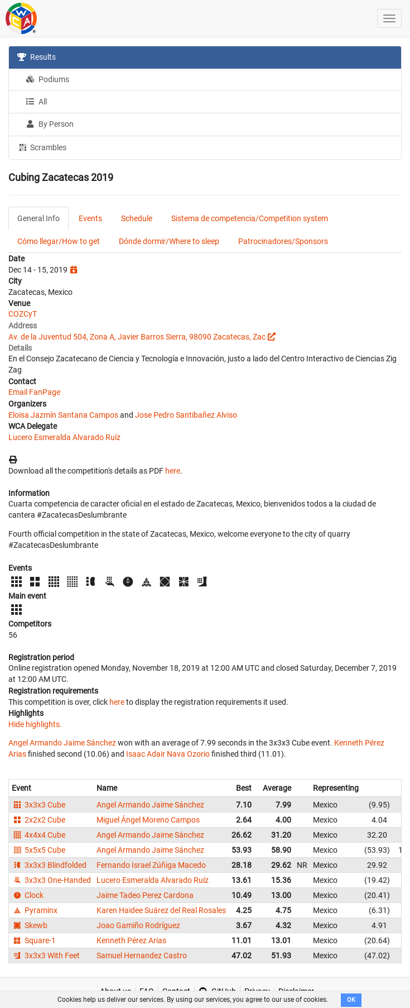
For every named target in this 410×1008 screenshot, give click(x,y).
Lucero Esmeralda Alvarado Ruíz (64, 437)
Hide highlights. (35, 724)
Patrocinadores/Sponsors (283, 241)
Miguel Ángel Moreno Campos (148, 819)
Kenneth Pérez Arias (131, 940)
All (36, 101)
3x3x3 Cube (38, 804)
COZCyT (22, 313)
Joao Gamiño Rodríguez (138, 925)
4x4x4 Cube (38, 834)
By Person (50, 124)
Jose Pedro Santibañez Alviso (186, 414)
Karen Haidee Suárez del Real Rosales (161, 910)
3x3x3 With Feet (46, 955)
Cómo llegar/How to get (58, 241)
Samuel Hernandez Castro (142, 955)
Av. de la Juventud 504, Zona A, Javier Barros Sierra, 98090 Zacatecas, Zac (137, 336)
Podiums (47, 79)
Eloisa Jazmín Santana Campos (63, 414)
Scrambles (41, 147)
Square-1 (34, 940)
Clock (28, 895)
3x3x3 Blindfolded (49, 865)
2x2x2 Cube (38, 819)
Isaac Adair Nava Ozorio (168, 753)
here (172, 470)
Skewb (29, 925)
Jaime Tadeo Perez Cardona (145, 895)
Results (36, 56)
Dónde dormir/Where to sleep (169, 241)
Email (17, 392)
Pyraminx (34, 910)
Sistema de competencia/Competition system (249, 218)
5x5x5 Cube (38, 849)
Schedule (136, 218)
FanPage (44, 392)
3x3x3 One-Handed (51, 880)
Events (90, 218)
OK (351, 1000)
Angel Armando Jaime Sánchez (62, 742)
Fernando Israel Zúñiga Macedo (151, 865)
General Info (38, 218)
